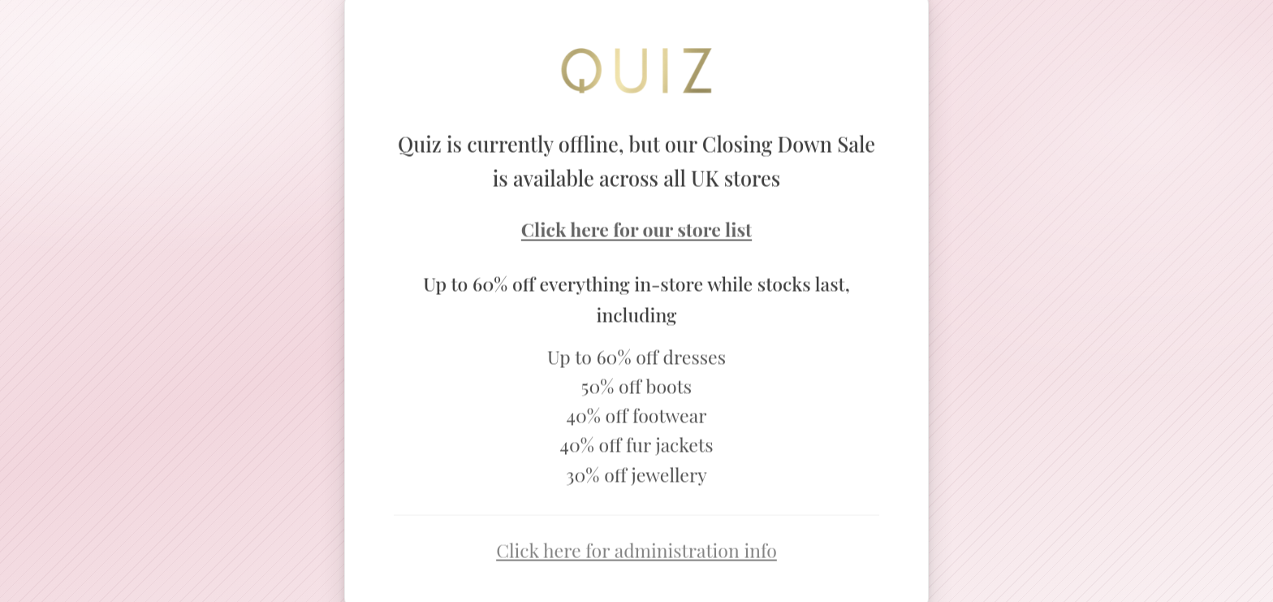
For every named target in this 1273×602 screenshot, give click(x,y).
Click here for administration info (636, 552)
